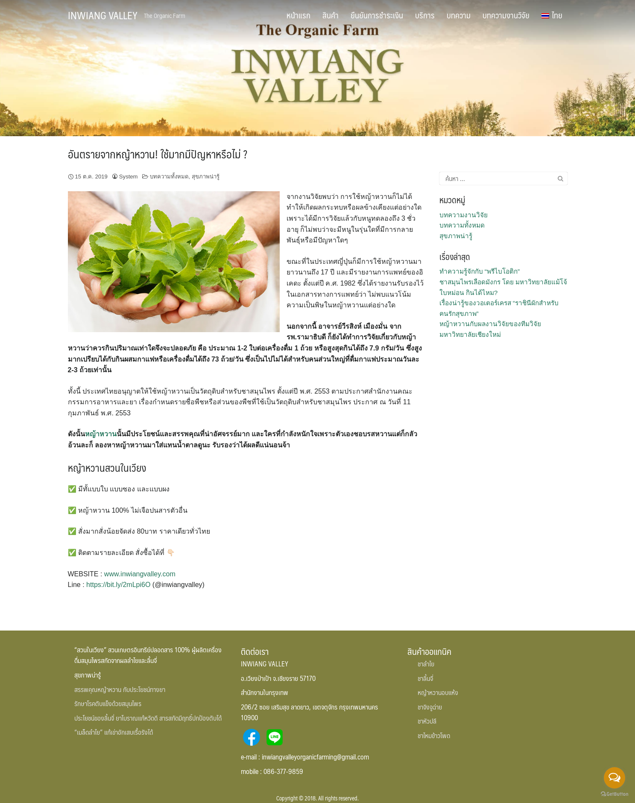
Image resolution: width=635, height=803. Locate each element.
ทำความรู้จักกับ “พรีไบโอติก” (479, 271)
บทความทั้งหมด (169, 176)
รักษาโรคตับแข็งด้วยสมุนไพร (107, 703)
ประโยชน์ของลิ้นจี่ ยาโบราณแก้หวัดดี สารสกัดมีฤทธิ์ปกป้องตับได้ (148, 718)
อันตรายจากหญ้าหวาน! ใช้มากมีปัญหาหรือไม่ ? (157, 153)
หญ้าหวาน (101, 434)
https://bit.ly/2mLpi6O (118, 584)
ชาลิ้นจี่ (425, 678)
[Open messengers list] (614, 777)
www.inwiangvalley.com (140, 574)
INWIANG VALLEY (103, 14)
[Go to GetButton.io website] (614, 794)
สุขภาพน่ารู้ (205, 176)
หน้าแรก (298, 15)
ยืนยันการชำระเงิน (377, 15)
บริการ (425, 15)
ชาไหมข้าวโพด (434, 735)
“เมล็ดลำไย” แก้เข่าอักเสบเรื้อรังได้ (113, 732)
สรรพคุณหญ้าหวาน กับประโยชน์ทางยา (119, 689)
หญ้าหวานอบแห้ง (438, 692)
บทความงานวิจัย (506, 15)
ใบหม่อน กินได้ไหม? (468, 292)
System (128, 176)
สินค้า (330, 15)
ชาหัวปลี (427, 721)
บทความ (459, 15)
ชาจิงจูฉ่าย (430, 706)
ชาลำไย (426, 663)
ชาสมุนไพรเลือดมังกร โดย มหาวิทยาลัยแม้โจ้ (503, 282)
